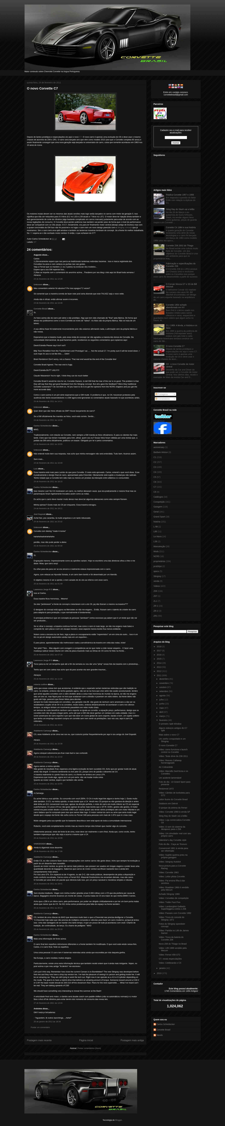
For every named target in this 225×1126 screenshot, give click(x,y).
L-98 (156, 526)
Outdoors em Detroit (168, 803)
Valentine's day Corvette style (172, 840)
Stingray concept (124, 227)
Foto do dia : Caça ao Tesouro (173, 844)
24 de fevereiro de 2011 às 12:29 (48, 279)
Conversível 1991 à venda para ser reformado (173, 849)
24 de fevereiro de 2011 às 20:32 (48, 521)
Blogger (118, 1120)
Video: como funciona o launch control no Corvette (173, 750)
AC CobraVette (166, 767)
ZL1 (155, 601)
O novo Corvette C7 (42, 88)
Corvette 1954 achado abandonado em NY (176, 306)
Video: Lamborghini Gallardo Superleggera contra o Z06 (172, 907)
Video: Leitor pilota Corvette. (172, 876)
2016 (159, 654)
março (162, 716)
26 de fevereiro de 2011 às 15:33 (48, 725)
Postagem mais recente (39, 1040)
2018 (159, 646)
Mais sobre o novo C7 (169, 734)
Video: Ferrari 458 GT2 (169, 954)
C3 (155, 467)
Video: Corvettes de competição (174, 898)
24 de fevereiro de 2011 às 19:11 (48, 508)
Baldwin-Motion (161, 452)
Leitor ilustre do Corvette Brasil (173, 799)
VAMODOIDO (40, 844)
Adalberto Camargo (43, 731)
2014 (159, 663)
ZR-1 (156, 606)
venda (156, 581)
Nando (160, 1035)
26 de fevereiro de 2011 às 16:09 (48, 838)
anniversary (159, 447)
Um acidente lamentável (170, 778)
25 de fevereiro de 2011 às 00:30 (48, 546)
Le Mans (158, 536)
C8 (31, 233)
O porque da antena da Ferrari (173, 808)
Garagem (158, 506)
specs (156, 571)
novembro (164, 683)
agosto (162, 695)
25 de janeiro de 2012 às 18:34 (47, 1021)
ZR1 (155, 616)
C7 (80, 137)
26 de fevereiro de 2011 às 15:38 (48, 744)
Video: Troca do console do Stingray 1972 (171, 918)
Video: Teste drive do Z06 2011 (173, 756)
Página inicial (86, 1040)
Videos (157, 586)
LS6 (155, 541)
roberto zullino (40, 684)
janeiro (162, 968)
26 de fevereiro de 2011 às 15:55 (48, 784)
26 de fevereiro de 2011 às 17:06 (48, 851)
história (157, 521)
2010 (159, 973)
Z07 (155, 596)
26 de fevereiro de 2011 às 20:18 (48, 929)
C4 (155, 472)
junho (162, 703)
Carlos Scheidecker (43, 426)
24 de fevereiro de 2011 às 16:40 (48, 463)
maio (161, 708)
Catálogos (158, 497)
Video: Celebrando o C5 (170, 963)
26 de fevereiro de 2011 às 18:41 (48, 884)
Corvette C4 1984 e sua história (181, 227)
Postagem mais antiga (132, 1040)
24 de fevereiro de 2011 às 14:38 (48, 420)
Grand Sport (159, 516)
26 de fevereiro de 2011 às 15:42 (48, 757)
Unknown (38, 284)
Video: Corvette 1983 (168, 872)
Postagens (161, 394)
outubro (163, 687)
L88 (155, 531)
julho (161, 699)
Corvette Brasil (41, 309)
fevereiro (163, 720)
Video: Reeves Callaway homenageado (170, 761)
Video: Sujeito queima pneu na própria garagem (173, 856)
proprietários (159, 561)
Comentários (162, 399)
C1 (155, 457)
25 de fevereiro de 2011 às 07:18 (48, 654)
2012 (159, 671)
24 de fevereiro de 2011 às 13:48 (48, 303)
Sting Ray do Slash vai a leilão (180, 209)
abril (161, 712)
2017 (159, 650)
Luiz (36, 469)
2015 (159, 659)
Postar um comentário (40, 1027)
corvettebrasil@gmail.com (176, 94)
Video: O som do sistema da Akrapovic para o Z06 (172, 828)
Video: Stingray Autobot (170, 861)
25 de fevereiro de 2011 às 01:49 (48, 584)
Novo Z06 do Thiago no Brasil (173, 944)
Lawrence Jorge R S (43, 589)
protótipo (158, 566)
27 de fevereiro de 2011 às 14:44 (48, 1003)
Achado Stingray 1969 (169, 894)
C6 (155, 482)
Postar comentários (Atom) (89, 1048)
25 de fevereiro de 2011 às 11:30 (48, 679)
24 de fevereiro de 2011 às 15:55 (48, 444)
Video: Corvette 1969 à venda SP (174, 812)
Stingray (157, 576)
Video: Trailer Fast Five (169, 902)
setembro (164, 691)
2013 (159, 667)
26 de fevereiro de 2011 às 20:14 (48, 908)
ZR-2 (156, 611)
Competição (159, 502)
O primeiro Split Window (170, 724)
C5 (155, 477)
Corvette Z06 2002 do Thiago (179, 245)
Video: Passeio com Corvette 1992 (175, 913)
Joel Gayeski (40, 514)
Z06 (155, 591)
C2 (155, 462)
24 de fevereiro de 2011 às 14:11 (48, 401)
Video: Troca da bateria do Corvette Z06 (171, 938)
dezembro (164, 679)
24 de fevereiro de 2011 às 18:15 (48, 481)
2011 (159, 675)
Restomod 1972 (166, 788)
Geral (156, 511)
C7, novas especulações (170, 959)
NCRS (157, 556)
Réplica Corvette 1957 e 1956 (180, 195)
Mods (156, 551)
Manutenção (159, 546)
